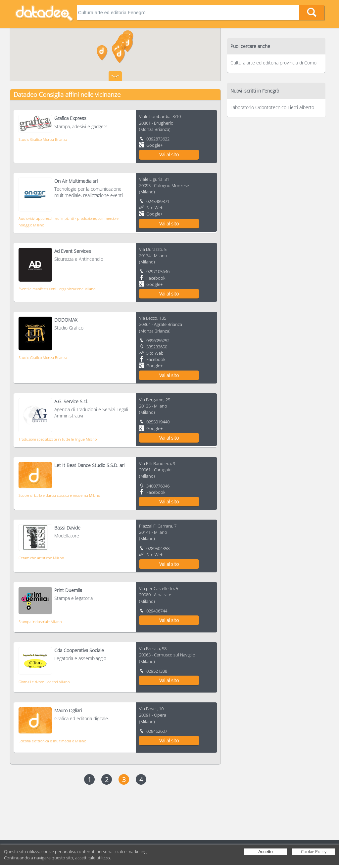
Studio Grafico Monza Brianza (43, 139)
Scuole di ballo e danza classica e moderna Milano (59, 495)
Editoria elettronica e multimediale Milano (52, 740)
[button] (102, 52)
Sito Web (155, 208)
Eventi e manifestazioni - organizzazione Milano (57, 288)
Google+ (154, 145)
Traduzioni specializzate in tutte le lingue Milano (58, 439)
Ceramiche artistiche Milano (41, 557)
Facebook (155, 278)
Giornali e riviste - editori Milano (44, 681)
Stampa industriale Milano (40, 621)
